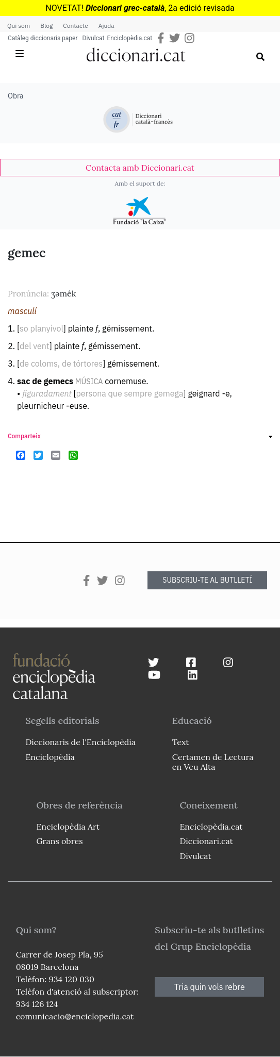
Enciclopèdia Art (68, 826)
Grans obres (59, 841)
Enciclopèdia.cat (129, 38)
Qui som (18, 25)
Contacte (75, 25)
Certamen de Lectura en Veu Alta (213, 762)
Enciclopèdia (49, 757)
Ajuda (106, 25)
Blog (46, 25)
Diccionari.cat (206, 841)
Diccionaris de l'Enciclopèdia (80, 742)
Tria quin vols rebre (209, 987)
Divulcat (94, 38)
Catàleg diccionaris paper (43, 38)
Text (180, 742)
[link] (140, 167)
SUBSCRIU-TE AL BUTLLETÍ (207, 580)
